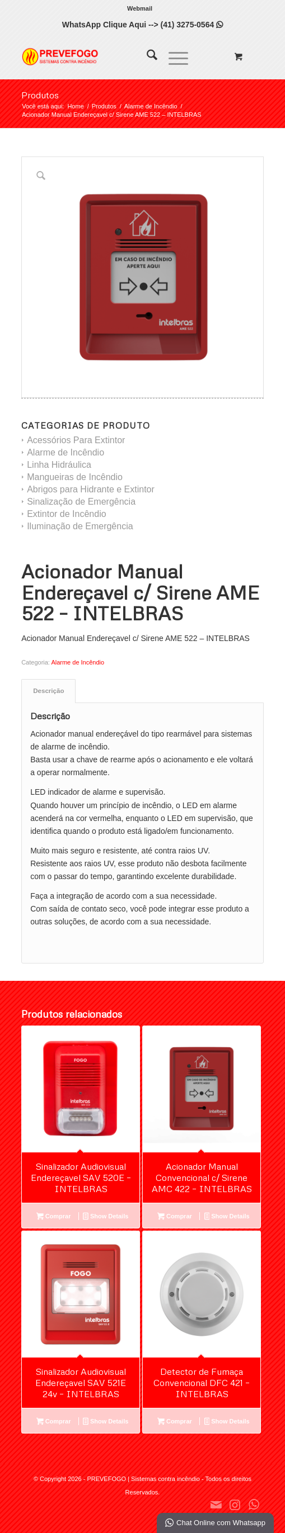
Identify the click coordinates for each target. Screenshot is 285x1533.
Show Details (105, 1217)
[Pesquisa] (146, 56)
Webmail (139, 8)
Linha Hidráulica (59, 464)
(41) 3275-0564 (191, 24)
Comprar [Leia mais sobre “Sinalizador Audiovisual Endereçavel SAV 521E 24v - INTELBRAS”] (53, 1422)
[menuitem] (140, 8)
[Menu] (172, 56)
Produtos (40, 95)
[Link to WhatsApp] (254, 1504)
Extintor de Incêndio (66, 514)
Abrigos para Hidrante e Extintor (91, 489)
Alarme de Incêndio (65, 452)
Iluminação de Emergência (80, 526)
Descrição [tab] (48, 690)
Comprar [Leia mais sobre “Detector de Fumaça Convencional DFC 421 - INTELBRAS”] (174, 1422)
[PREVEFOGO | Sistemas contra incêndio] (118, 56)
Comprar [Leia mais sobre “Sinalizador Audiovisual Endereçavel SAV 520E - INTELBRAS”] (53, 1217)
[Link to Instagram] (235, 1504)
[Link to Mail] (216, 1504)
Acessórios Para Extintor (76, 440)
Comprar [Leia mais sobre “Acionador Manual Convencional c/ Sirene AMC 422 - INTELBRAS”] (174, 1217)
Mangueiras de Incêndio (75, 477)
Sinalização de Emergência (81, 501)
